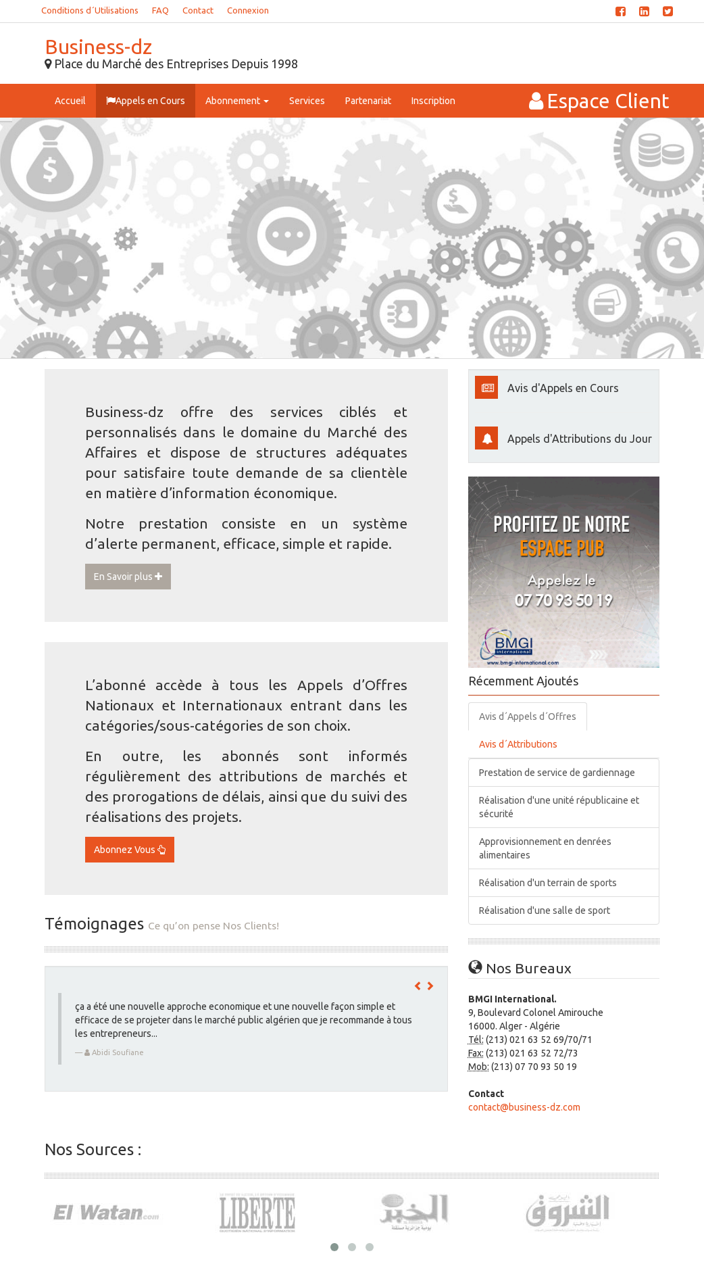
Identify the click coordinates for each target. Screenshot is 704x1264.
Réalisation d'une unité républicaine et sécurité (559, 807)
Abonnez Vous (130, 849)
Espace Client (599, 100)
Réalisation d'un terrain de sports (548, 882)
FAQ (160, 10)
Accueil (70, 100)
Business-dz (98, 46)
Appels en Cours (145, 100)
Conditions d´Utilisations (90, 10)
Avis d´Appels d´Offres (527, 716)
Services (307, 100)
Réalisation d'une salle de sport (544, 910)
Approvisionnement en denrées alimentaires (545, 848)
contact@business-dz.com (524, 1107)
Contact (197, 10)
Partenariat (368, 100)
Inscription (433, 100)
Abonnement (237, 100)
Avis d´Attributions (518, 744)
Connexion (248, 10)
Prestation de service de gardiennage (557, 772)
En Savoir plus (128, 576)
